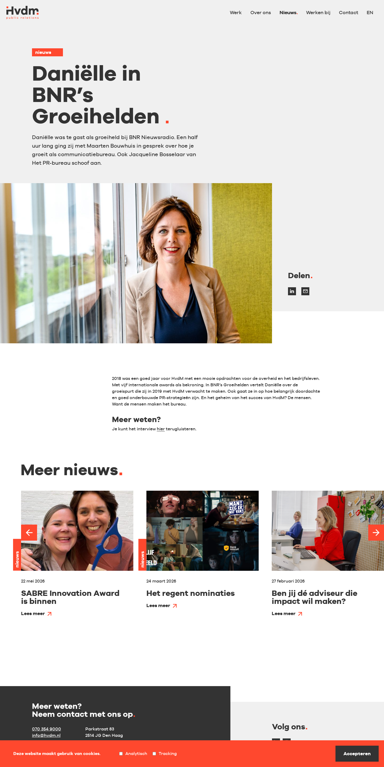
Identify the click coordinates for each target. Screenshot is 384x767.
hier (161, 428)
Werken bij (318, 12)
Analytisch (133, 753)
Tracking (165, 753)
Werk (236, 12)
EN (370, 12)
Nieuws (287, 12)
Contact (348, 12)
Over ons (260, 12)
